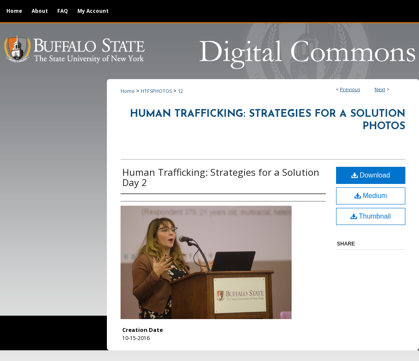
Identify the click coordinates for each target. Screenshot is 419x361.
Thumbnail (371, 216)
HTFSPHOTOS (156, 91)
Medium (370, 195)
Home (128, 91)
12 (180, 91)
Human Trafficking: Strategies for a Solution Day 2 (220, 177)
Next (380, 89)
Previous (350, 89)
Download (370, 175)
